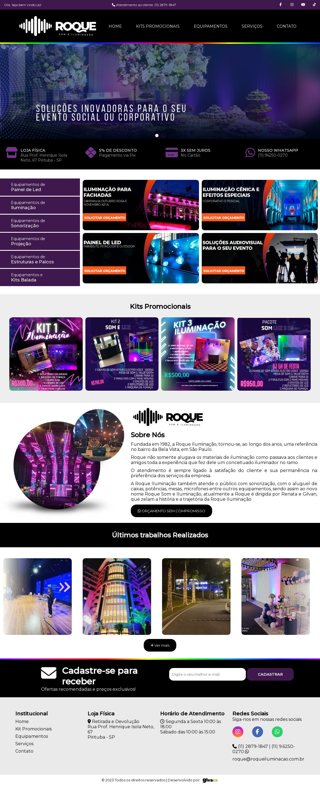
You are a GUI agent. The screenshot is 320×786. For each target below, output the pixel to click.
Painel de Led (44, 187)
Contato (286, 26)
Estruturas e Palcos (44, 259)
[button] (314, 5)
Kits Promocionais (158, 26)
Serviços (252, 26)
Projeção (44, 241)
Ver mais (160, 645)
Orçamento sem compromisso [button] (171, 511)
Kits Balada (44, 277)
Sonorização (44, 223)
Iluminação (44, 205)
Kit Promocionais (33, 729)
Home (115, 26)
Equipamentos (210, 26)
